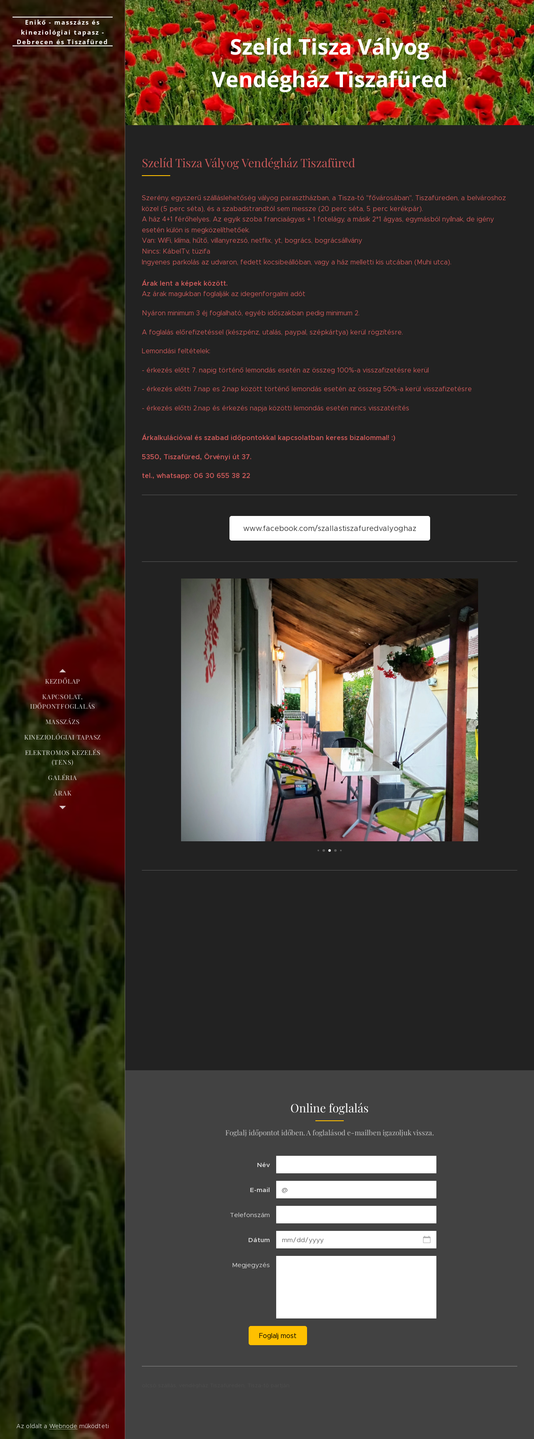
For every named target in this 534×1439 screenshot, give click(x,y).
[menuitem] (63, 681)
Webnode (63, 1426)
